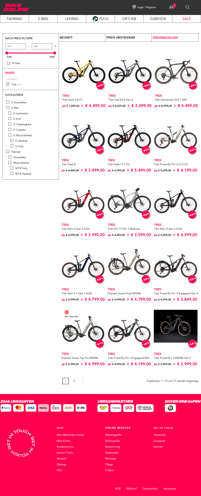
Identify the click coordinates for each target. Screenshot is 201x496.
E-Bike (43, 19)
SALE (187, 19)
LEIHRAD (72, 19)
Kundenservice (65, 447)
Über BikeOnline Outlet (70, 435)
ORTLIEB (129, 19)
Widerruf (131, 489)
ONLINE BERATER (117, 428)
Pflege (109, 464)
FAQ (59, 470)
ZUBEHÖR (158, 19)
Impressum (169, 489)
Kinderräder (112, 453)
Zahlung (61, 464)
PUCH (103, 19)
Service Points (65, 453)
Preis (110, 37)
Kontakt (158, 447)
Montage (110, 458)
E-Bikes (109, 470)
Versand (61, 458)
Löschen (12, 79)
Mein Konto (63, 441)
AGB (118, 489)
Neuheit (66, 37)
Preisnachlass (165, 37)
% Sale (16, 63)
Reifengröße (112, 441)
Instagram (159, 441)
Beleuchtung (112, 447)
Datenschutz (150, 489)
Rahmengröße (113, 435)
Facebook (160, 435)
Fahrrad (14, 19)
